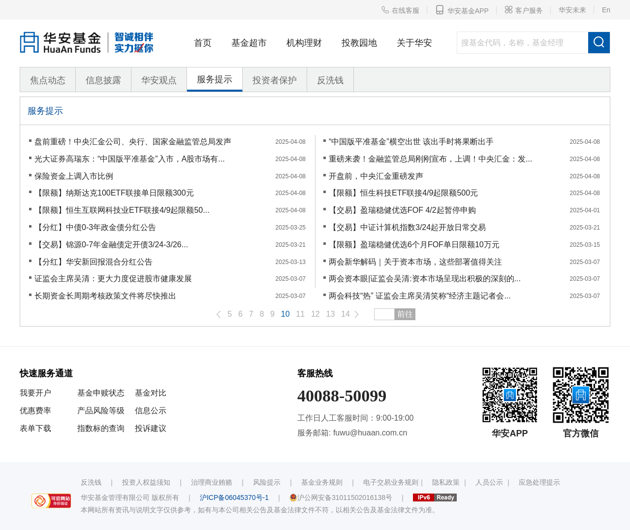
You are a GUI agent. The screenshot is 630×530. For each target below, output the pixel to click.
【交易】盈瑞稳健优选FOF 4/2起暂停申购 (402, 210)
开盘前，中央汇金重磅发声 (376, 176)
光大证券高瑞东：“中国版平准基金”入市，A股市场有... (129, 159)
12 (315, 314)
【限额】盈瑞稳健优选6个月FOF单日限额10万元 (414, 244)
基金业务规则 (322, 482)
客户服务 (523, 9)
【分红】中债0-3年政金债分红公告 (95, 227)
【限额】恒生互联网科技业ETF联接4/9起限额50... (122, 210)
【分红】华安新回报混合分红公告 (93, 262)
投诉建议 (150, 428)
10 (285, 314)
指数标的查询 (101, 428)
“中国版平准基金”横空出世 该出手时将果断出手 (411, 141)
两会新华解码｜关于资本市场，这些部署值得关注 (415, 262)
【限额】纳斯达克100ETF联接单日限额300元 (114, 193)
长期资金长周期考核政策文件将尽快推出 (105, 296)
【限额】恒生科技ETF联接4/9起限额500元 (403, 193)
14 (345, 314)
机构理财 (304, 43)
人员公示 (489, 482)
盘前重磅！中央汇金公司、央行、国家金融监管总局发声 (132, 141)
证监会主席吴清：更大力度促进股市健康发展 (113, 278)
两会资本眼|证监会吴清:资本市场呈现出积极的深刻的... (425, 278)
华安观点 (159, 80)
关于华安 (414, 43)
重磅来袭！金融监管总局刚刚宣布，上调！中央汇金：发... (430, 159)
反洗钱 (330, 80)
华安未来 (572, 10)
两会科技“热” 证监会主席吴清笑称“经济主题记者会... (420, 296)
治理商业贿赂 (211, 482)
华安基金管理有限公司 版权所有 (130, 497)
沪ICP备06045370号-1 (234, 497)
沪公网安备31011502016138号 (340, 497)
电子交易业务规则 (390, 482)
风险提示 (267, 482)
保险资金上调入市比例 (73, 176)
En (606, 10)
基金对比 (150, 393)
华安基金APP (462, 10)
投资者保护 (274, 80)
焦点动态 (47, 80)
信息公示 (150, 410)
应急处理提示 (539, 482)
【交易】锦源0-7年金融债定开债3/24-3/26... (111, 244)
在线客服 (400, 9)
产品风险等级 (101, 410)
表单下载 (35, 428)
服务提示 (214, 79)
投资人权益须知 (146, 482)
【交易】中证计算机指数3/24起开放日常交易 (407, 227)
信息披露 (103, 80)
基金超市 (249, 43)
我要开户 (35, 393)
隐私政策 (446, 482)
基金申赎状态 (101, 393)
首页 (203, 43)
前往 (405, 314)
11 (300, 314)
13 (330, 314)
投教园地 (359, 43)
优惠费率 (35, 410)
